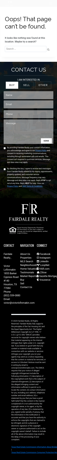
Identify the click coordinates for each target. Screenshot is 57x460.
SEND (46, 141)
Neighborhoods (28, 265)
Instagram (43, 257)
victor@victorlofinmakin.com (19, 302)
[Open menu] (50, 3)
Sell (22, 283)
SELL (26, 85)
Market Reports (28, 276)
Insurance (43, 279)
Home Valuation (29, 268)
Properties (25, 257)
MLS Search (26, 261)
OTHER (43, 85)
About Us (25, 254)
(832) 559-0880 (12, 295)
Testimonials (27, 272)
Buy (22, 279)
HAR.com (43, 268)
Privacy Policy (41, 150)
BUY (12, 85)
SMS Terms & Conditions (32, 186)
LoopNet (43, 265)
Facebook (43, 254)
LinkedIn (43, 261)
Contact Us (26, 287)
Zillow (42, 272)
